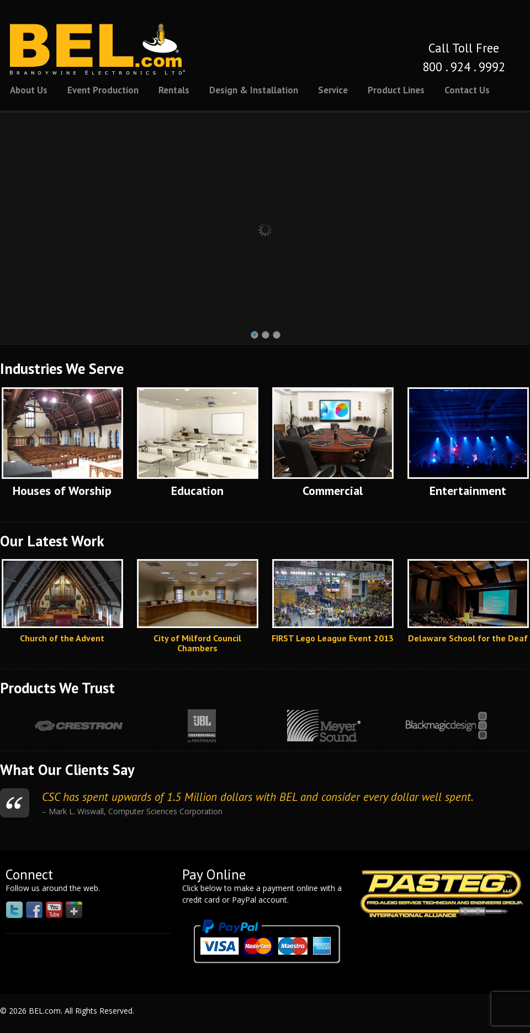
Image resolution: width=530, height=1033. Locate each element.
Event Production (103, 90)
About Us (28, 90)
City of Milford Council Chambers (197, 643)
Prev (13, 726)
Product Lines (396, 90)
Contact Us (467, 90)
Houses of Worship (62, 490)
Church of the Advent (62, 638)
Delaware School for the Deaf (468, 638)
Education (197, 490)
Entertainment (468, 490)
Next (512, 726)
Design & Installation (253, 90)
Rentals (173, 90)
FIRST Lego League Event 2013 (333, 638)
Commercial (333, 490)
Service (333, 90)
